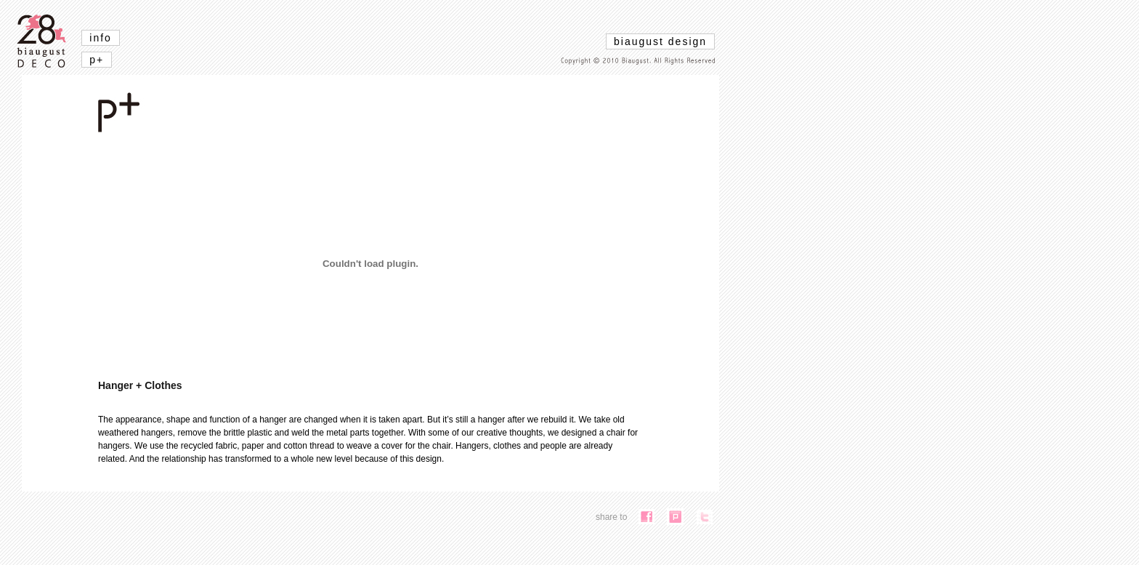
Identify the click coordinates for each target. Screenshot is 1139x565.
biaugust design (660, 41)
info (100, 38)
